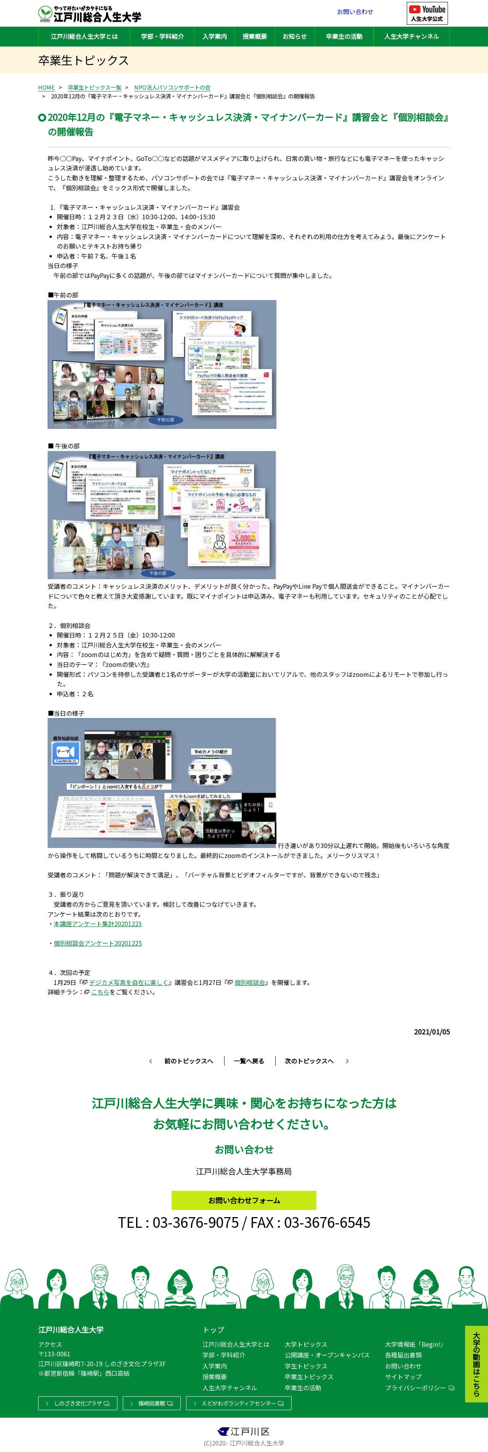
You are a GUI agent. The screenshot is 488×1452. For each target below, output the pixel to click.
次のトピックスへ (309, 1060)
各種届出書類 (403, 1353)
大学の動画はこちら (471, 1322)
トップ (213, 1328)
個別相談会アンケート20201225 (98, 943)
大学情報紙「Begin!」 (415, 1342)
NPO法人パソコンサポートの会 (172, 87)
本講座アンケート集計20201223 (98, 923)
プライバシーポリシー (415, 1386)
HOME (46, 87)
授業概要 (254, 36)
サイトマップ (403, 1375)
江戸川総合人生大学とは (84, 36)
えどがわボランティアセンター (239, 1401)
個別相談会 (249, 982)
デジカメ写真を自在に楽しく (129, 982)
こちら (100, 991)
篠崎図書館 (151, 1401)
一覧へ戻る (249, 1060)
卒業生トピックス (309, 1375)
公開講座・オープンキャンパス (327, 1353)
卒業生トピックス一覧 (94, 87)
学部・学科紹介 (162, 36)
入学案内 (214, 36)
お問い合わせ (355, 13)
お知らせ (295, 36)
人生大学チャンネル (411, 36)
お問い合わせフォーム (244, 1197)
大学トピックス (306, 1342)
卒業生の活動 (344, 36)
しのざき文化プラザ (78, 1401)
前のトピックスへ (188, 1060)
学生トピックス (306, 1364)
